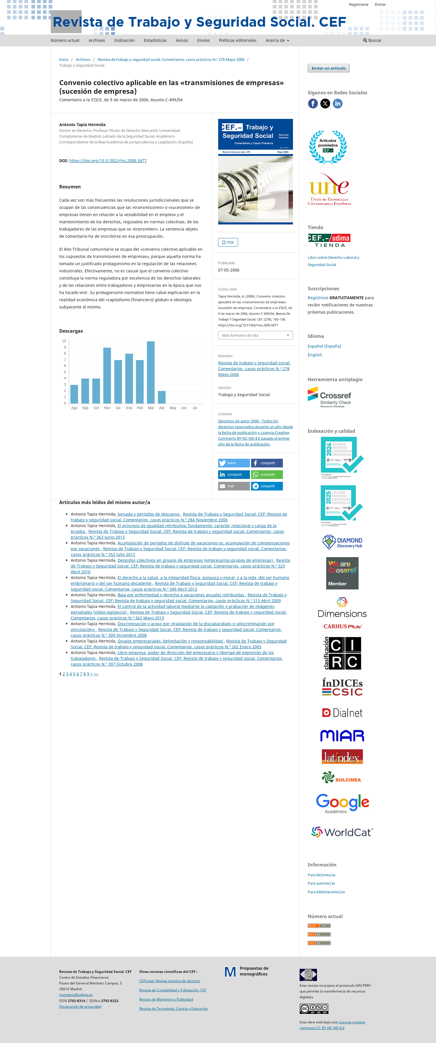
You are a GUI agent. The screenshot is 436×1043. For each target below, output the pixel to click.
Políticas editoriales (238, 40)
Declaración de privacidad (80, 1006)
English (315, 354)
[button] (234, 463)
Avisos (182, 40)
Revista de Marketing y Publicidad (166, 999)
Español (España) (324, 346)
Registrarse (358, 4)
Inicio (63, 59)
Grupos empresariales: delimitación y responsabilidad (171, 641)
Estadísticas (155, 40)
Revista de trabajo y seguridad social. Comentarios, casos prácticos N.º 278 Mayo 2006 (171, 59)
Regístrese (318, 297)
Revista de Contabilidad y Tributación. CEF (172, 990)
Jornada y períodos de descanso (149, 514)
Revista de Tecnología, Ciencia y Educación (173, 1008)
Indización (124, 40)
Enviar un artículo (329, 68)
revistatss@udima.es (76, 994)
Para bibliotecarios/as (326, 891)
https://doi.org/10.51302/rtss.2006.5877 (108, 160)
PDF (230, 242)
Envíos (203, 40)
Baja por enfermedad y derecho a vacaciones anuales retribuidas (181, 595)
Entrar (380, 4)
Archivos (97, 40)
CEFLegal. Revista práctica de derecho (169, 980)
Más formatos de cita (240, 335)
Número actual (65, 40)
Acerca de (276, 40)
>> (96, 674)
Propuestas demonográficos (254, 971)
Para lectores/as (321, 874)
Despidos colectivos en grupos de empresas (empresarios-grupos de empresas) (196, 560)
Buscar (372, 40)
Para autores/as (321, 883)
